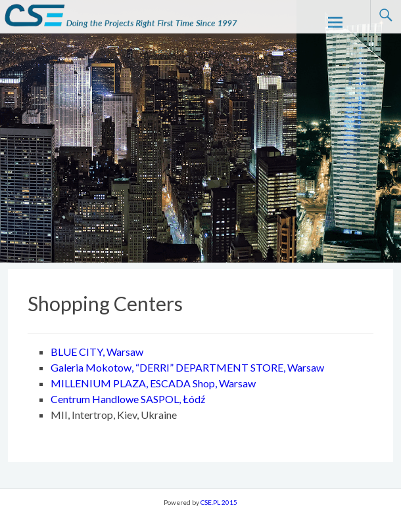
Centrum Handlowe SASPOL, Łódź (128, 399)
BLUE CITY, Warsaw (97, 351)
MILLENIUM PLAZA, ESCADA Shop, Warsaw (153, 383)
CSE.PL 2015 (218, 502)
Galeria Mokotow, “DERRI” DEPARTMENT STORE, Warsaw (187, 367)
